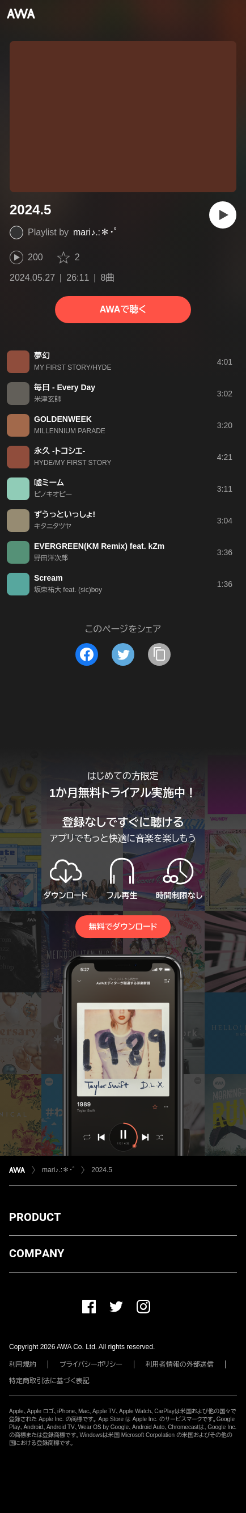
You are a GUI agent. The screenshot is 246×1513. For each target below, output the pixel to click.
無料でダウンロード (123, 926)
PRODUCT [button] (35, 1217)
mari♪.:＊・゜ (94, 232)
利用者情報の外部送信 (180, 1364)
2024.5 (101, 1170)
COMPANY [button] (36, 1253)
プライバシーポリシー (91, 1364)
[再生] (222, 215)
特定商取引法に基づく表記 (49, 1381)
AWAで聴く (123, 309)
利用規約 (22, 1364)
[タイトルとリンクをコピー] (159, 654)
